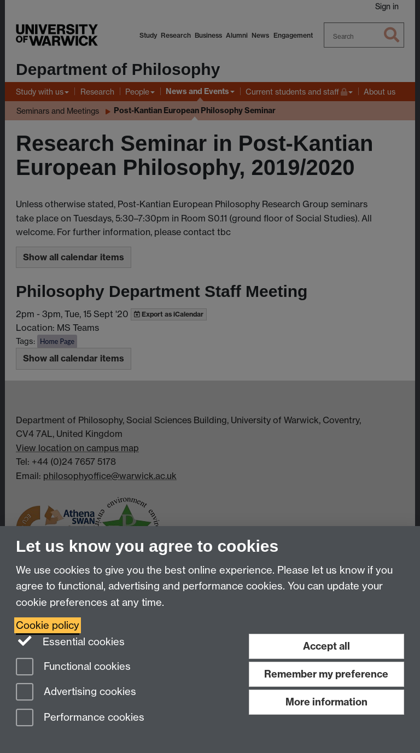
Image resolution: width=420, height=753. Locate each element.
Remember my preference (326, 674)
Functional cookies (73, 667)
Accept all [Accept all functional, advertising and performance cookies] (326, 646)
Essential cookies (70, 641)
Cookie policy (47, 625)
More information (326, 702)
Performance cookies (80, 718)
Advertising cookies (76, 692)
